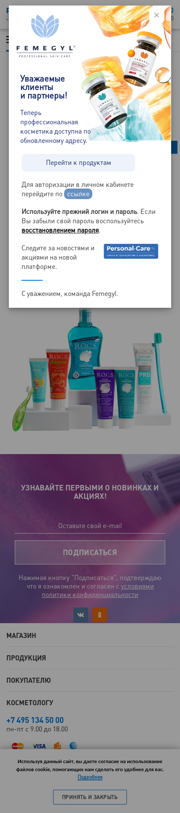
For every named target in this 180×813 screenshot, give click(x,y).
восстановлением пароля (60, 230)
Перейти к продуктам (78, 163)
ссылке (78, 194)
